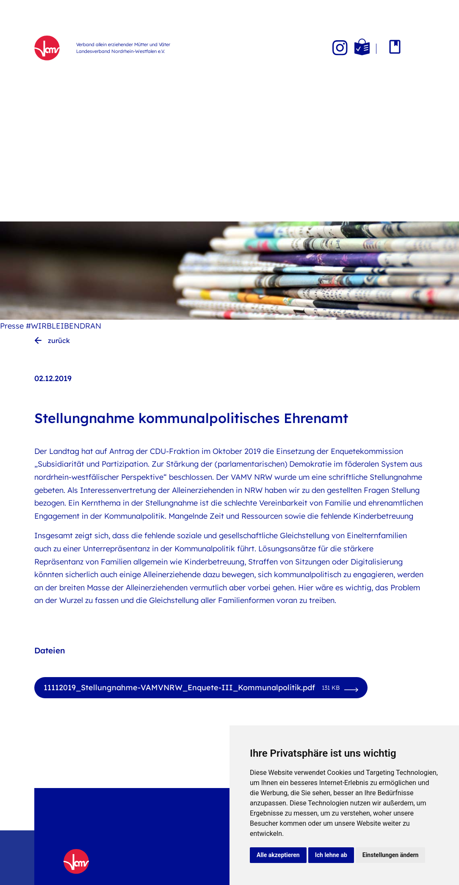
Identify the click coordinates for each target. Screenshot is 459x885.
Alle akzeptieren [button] (278, 855)
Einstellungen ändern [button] (390, 855)
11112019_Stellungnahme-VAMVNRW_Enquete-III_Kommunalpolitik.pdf (192, 687)
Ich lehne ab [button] (331, 855)
